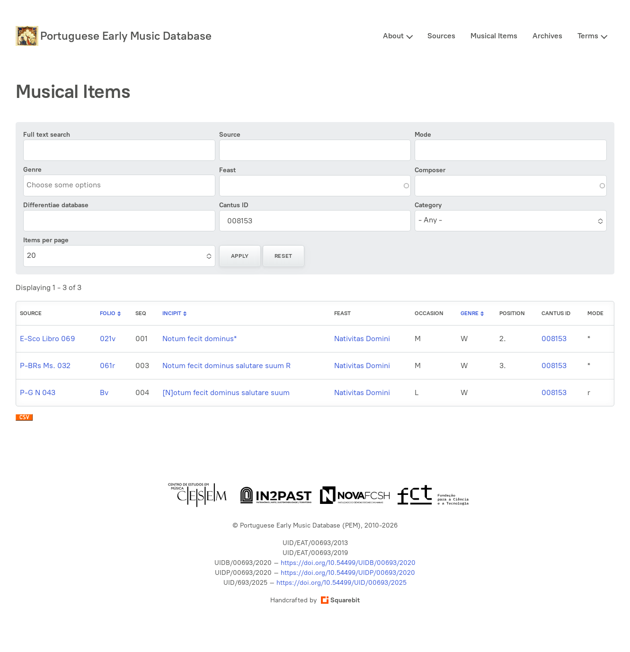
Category (428, 205)
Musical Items (493, 35)
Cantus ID (233, 205)
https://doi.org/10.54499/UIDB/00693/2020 (348, 563)
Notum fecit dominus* (199, 338)
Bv (104, 392)
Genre (32, 170)
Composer (430, 170)
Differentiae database (56, 205)
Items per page (46, 240)
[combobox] (70, 184)
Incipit (171, 313)
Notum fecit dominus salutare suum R (226, 365)
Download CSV (24, 419)
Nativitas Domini (362, 338)
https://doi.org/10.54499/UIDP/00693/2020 (348, 573)
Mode (423, 135)
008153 (554, 338)
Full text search (46, 135)
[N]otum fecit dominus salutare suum (226, 392)
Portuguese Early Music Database (126, 36)
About (393, 35)
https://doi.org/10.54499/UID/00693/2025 (341, 583)
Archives (547, 35)
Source (229, 135)
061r (107, 365)
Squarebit (340, 600)
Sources (441, 35)
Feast (227, 170)
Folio (107, 313)
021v (107, 338)
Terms (587, 35)
